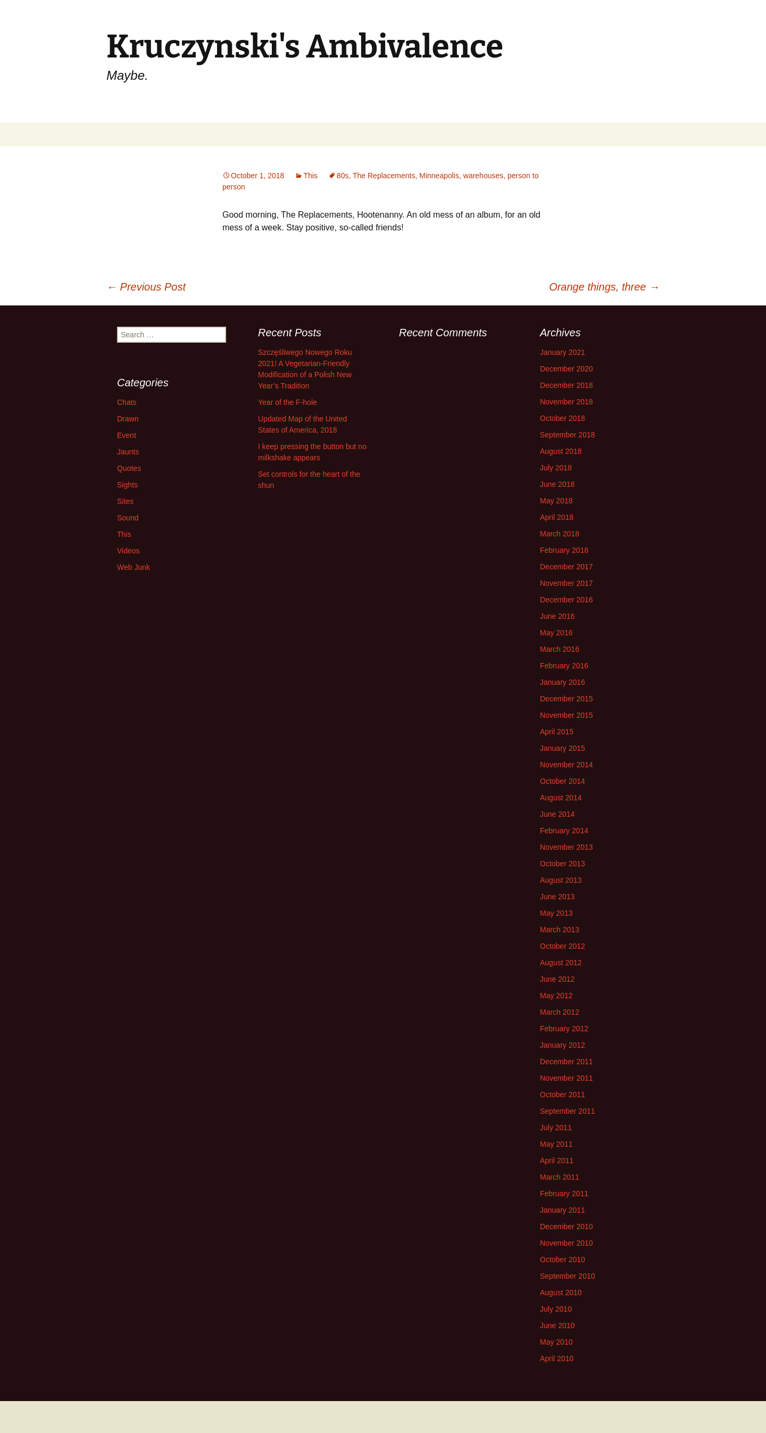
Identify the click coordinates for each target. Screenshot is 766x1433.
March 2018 (559, 533)
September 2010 (567, 1276)
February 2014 (564, 830)
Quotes (129, 468)
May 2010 (556, 1342)
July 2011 (556, 1127)
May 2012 (556, 995)
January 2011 (562, 1210)
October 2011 (562, 1094)
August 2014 (561, 797)
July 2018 (556, 467)
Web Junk (133, 567)
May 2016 (556, 632)
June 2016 (557, 616)
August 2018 (561, 451)
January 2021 (562, 352)
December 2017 (566, 566)
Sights (127, 485)
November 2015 (566, 715)
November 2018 (566, 401)
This (310, 175)
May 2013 (556, 913)
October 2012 (562, 946)
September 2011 (567, 1111)
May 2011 (556, 1144)
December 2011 (566, 1061)
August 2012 (561, 962)
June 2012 (557, 979)
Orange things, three (604, 287)
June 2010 (557, 1325)
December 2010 (566, 1226)
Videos (128, 550)
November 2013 (566, 847)
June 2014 (557, 814)
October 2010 (562, 1259)
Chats (127, 402)
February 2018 (564, 550)
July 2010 (556, 1309)
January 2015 (562, 748)
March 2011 (559, 1177)
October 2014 (562, 781)
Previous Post (146, 287)
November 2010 (566, 1243)
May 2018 (556, 500)
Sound (127, 517)
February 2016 (564, 665)
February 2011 (564, 1193)
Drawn (127, 419)
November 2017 (566, 583)
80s (343, 175)
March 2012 (559, 1012)
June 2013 (557, 896)
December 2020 (566, 369)
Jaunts (128, 452)
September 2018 (567, 434)
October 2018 (562, 418)
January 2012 (562, 1045)
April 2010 (556, 1358)
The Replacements (384, 175)
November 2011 (566, 1078)
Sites (125, 501)
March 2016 (559, 649)
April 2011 (556, 1160)
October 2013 (562, 863)
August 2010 (561, 1292)
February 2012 (564, 1028)
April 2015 (556, 731)
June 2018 (557, 484)
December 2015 (566, 698)
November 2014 (566, 764)
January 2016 (562, 682)
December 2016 (566, 599)
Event (126, 435)
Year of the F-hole (287, 402)
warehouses (483, 175)
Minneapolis (439, 175)
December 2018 (566, 385)
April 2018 (556, 517)
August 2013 (561, 880)
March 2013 (559, 929)
